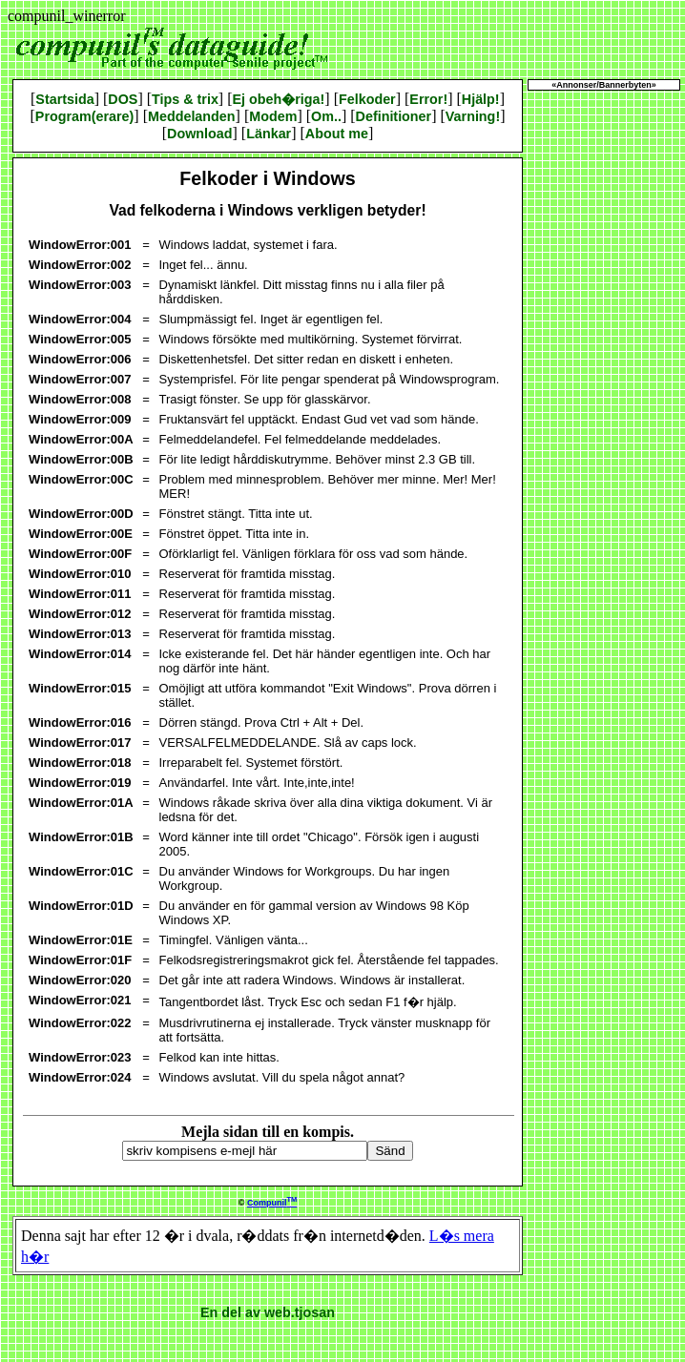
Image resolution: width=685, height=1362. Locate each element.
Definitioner (394, 116)
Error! (428, 99)
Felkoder (367, 99)
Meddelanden (192, 116)
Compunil (272, 1202)
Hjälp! (481, 99)
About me (336, 133)
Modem (273, 116)
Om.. (326, 116)
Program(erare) (85, 116)
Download (199, 133)
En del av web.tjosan (267, 1312)
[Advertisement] (604, 381)
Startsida (64, 99)
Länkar (268, 133)
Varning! (473, 116)
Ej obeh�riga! (279, 99)
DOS (122, 99)
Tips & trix (185, 99)
